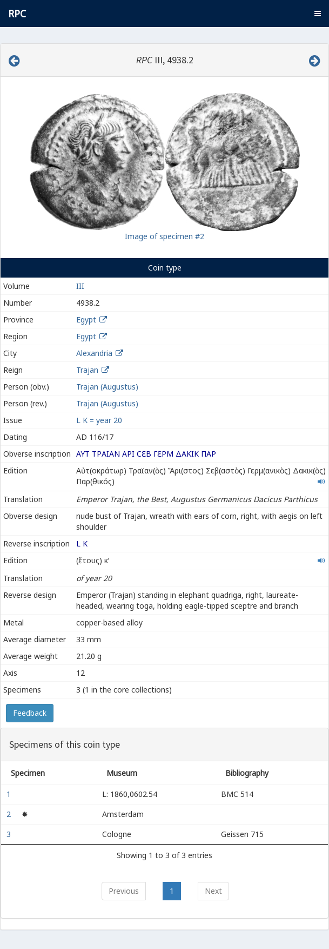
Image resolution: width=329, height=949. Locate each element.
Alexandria (94, 353)
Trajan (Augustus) (107, 386)
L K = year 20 (99, 420)
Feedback (29, 713)
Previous (124, 891)
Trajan (87, 370)
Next (213, 891)
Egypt (86, 319)
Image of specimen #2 (164, 236)
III (80, 286)
